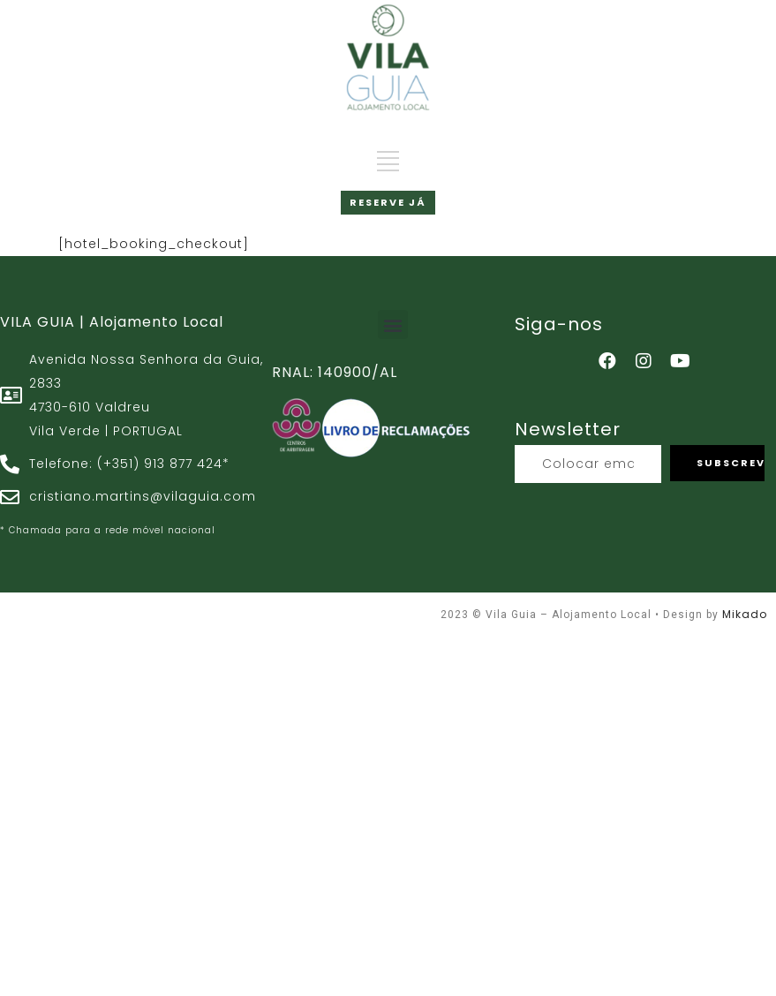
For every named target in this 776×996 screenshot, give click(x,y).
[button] (393, 324)
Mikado (744, 614)
